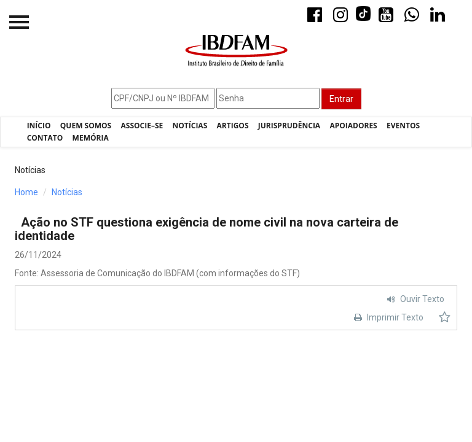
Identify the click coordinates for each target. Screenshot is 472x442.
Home (26, 192)
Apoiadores (353, 125)
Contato (45, 138)
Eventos (403, 125)
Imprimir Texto (387, 317)
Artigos (233, 125)
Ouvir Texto (414, 299)
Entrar (341, 99)
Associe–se (142, 125)
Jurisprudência (289, 125)
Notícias (190, 125)
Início (39, 125)
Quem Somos (85, 125)
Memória (91, 138)
